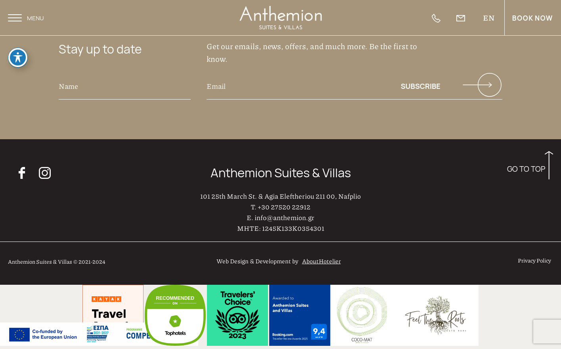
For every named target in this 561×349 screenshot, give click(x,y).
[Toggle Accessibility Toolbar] (17, 55)
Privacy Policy (534, 260)
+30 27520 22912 (284, 206)
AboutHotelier (321, 261)
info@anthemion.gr (284, 217)
